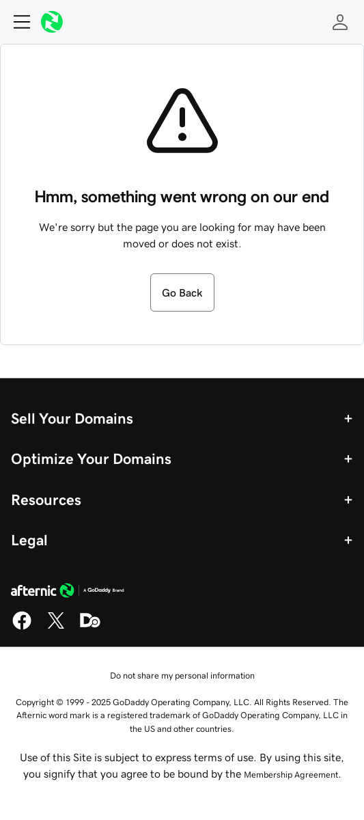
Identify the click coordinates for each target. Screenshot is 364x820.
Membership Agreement (291, 774)
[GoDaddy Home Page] (67, 592)
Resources (46, 499)
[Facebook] (22, 627)
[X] (56, 627)
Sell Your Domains (72, 418)
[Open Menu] (16, 21)
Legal (29, 539)
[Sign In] (340, 22)
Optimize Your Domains (91, 458)
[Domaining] (90, 627)
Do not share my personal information (182, 675)
